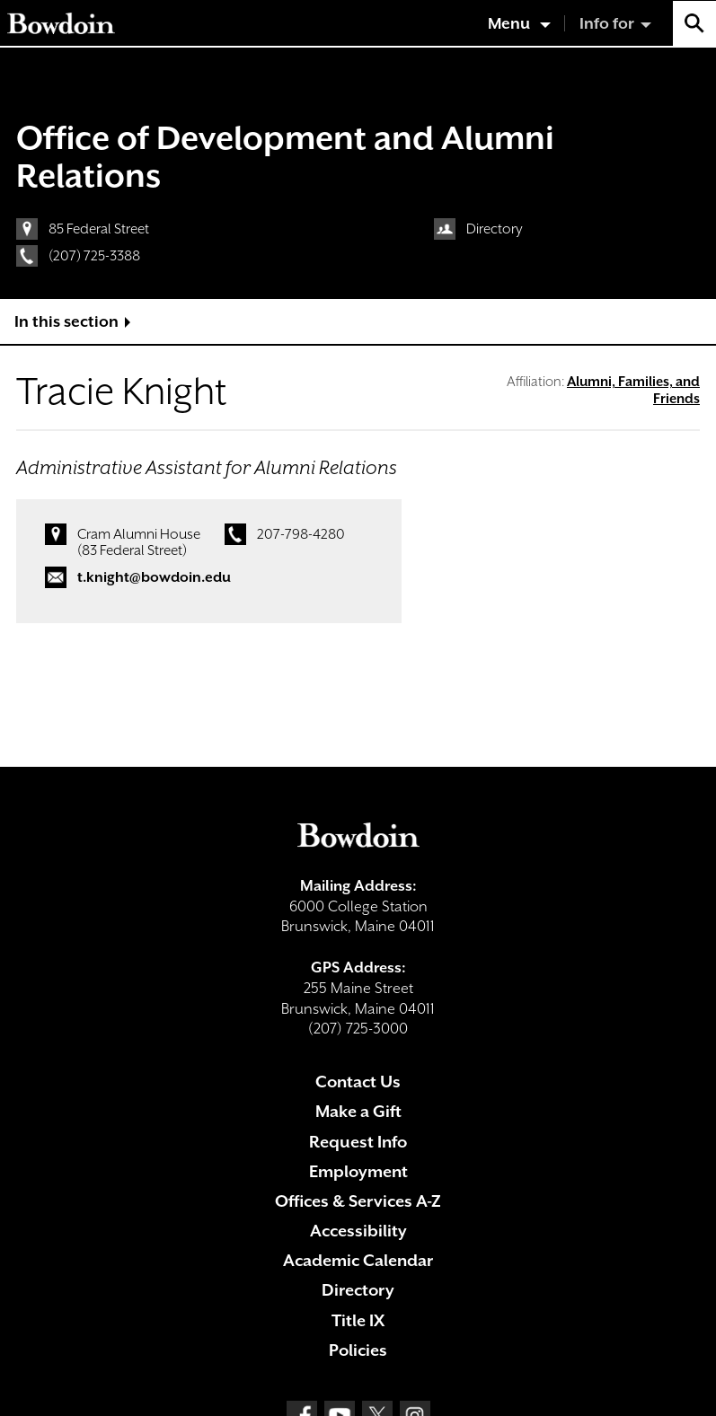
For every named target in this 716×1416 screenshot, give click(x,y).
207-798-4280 (301, 534)
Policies (358, 1350)
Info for (606, 23)
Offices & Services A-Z (358, 1201)
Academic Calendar (358, 1260)
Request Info (358, 1141)
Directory (494, 229)
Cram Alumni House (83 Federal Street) (138, 542)
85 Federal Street (99, 229)
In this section (66, 321)
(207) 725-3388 (94, 256)
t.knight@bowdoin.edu (154, 577)
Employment (358, 1171)
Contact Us (358, 1081)
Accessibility (358, 1230)
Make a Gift (358, 1111)
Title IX (358, 1320)
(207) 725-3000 (358, 1028)
